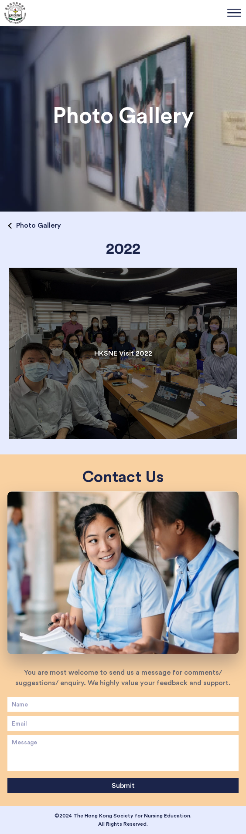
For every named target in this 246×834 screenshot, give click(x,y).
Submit (123, 785)
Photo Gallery (38, 225)
